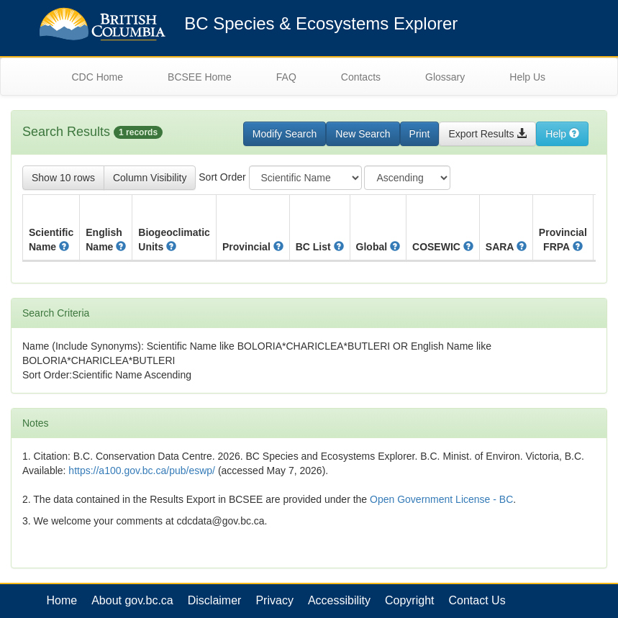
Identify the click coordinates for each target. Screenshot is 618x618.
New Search (362, 134)
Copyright (409, 600)
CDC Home (98, 77)
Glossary (445, 77)
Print (419, 134)
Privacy (274, 600)
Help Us (527, 77)
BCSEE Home (200, 77)
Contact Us (477, 600)
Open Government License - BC (441, 499)
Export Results (487, 134)
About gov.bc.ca (132, 600)
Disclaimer (215, 600)
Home (62, 600)
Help (562, 134)
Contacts (361, 77)
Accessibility (339, 600)
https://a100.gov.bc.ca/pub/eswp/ (141, 470)
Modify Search (285, 134)
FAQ (286, 77)
